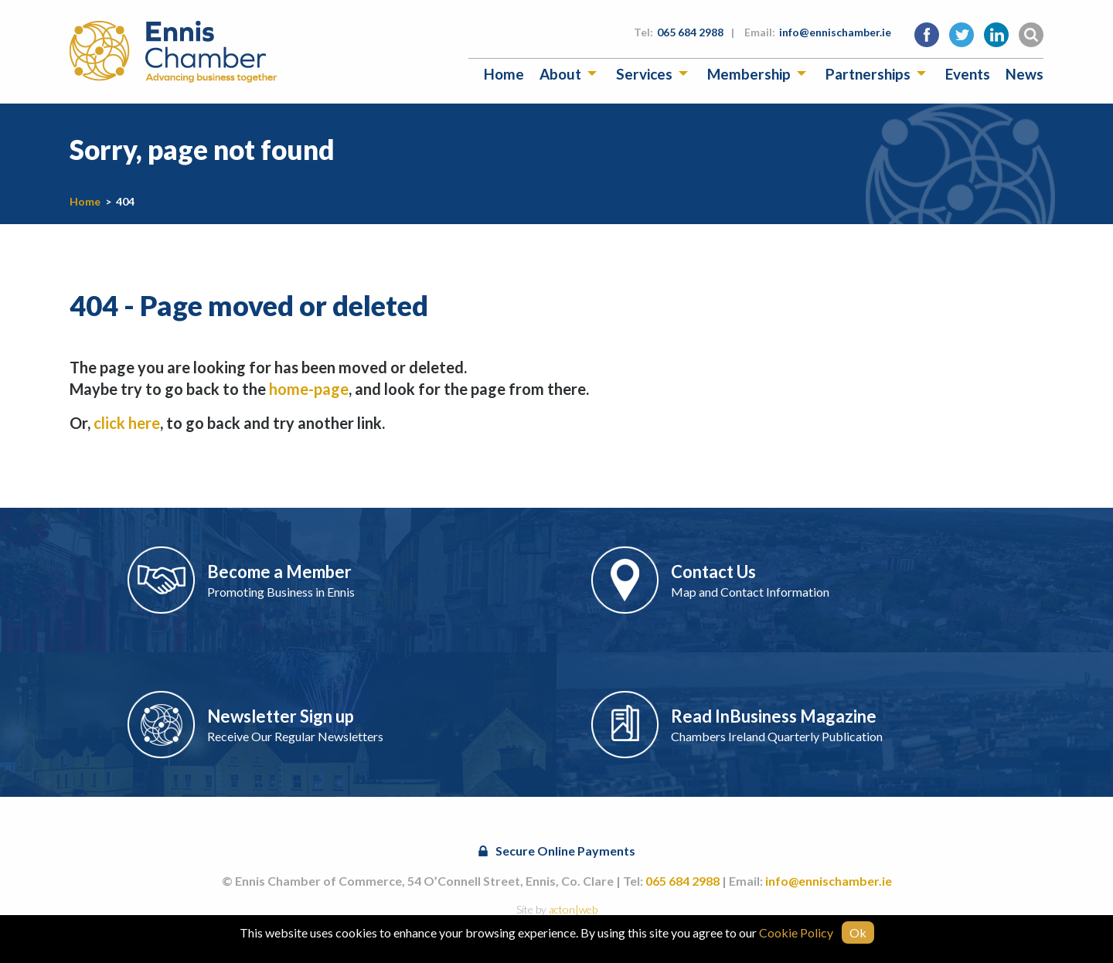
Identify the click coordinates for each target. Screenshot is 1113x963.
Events (967, 73)
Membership (749, 73)
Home (504, 73)
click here (127, 422)
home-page (309, 388)
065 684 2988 (690, 32)
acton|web (573, 909)
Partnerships (867, 73)
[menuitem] (504, 73)
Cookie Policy (796, 932)
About (560, 73)
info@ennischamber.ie (835, 32)
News (1024, 73)
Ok (857, 932)
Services (644, 73)
